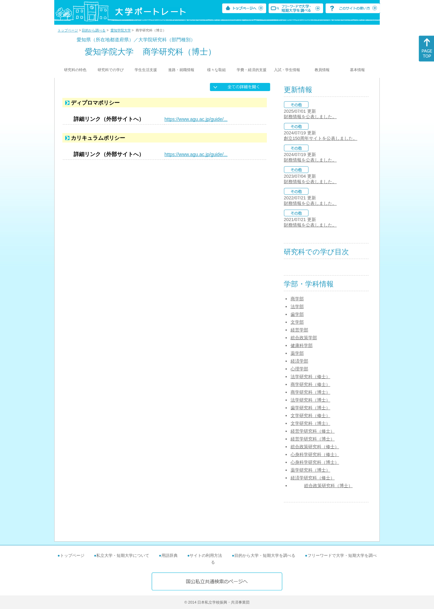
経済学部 (299, 361)
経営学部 (299, 329)
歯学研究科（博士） (310, 407)
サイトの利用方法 (206, 555)
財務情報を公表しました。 (310, 116)
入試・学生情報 (287, 70)
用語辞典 (169, 555)
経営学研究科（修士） (313, 431)
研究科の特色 (75, 70)
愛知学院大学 (121, 30)
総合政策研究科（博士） (328, 485)
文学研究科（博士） (310, 423)
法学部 (297, 306)
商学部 (297, 298)
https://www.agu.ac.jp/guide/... (196, 119)
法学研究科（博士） (310, 400)
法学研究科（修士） (310, 376)
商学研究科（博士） (310, 392)
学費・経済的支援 (252, 70)
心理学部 (299, 368)
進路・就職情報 (181, 70)
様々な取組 (216, 70)
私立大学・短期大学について (122, 555)
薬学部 (297, 353)
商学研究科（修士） (310, 384)
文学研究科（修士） (310, 415)
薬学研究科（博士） (310, 470)
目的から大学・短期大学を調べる (264, 555)
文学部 (297, 322)
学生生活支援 (146, 70)
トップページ (68, 30)
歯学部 (297, 314)
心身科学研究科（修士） (315, 454)
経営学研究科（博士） (313, 438)
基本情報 (357, 70)
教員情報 (322, 70)
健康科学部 (302, 345)
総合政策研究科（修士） (315, 446)
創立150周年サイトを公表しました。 (320, 138)
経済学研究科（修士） (313, 477)
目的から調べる (93, 30)
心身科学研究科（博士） (315, 462)
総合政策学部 (304, 337)
